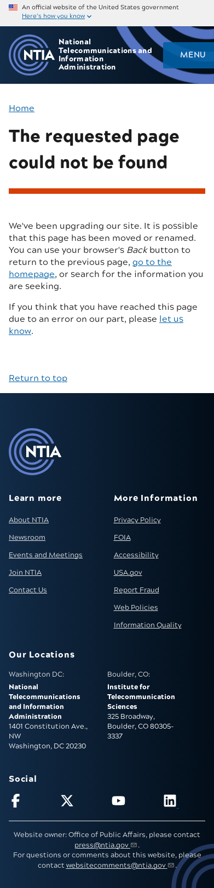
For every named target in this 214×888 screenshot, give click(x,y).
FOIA (122, 538)
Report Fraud (136, 590)
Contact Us (28, 590)
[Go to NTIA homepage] (32, 55)
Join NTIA (25, 573)
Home (21, 108)
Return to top (38, 378)
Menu (192, 55)
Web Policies (136, 608)
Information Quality (148, 625)
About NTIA (29, 520)
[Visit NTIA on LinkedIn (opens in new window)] (184, 803)
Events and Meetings (46, 555)
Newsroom (27, 538)
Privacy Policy (137, 520)
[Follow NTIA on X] (81, 803)
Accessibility (136, 555)
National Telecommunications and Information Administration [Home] (105, 55)
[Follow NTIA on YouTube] (133, 803)
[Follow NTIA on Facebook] (30, 803)
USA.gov (128, 573)
